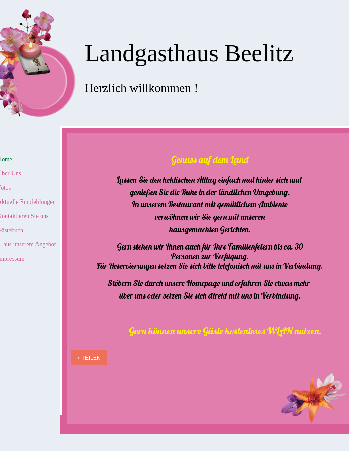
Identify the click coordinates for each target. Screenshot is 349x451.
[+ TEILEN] (89, 357)
